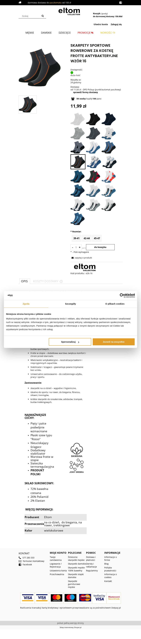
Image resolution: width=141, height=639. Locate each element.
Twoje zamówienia (56, 558)
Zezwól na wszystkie (114, 342)
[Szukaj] (42, 16)
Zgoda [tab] (26, 303)
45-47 (97, 238)
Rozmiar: (75, 232)
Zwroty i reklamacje (91, 565)
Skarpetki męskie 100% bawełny (76, 569)
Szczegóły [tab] (70, 303)
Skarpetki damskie (77, 563)
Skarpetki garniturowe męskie (74, 584)
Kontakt (108, 581)
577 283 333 (26, 557)
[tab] (25, 281)
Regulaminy (92, 570)
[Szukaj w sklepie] (29, 16)
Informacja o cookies (110, 576)
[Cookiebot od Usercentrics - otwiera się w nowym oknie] (122, 295)
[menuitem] (29, 32)
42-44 (87, 238)
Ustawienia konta (58, 570)
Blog (106, 563)
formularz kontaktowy (31, 561)
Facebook (25, 564)
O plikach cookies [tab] (114, 303)
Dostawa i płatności (91, 558)
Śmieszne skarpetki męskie (76, 558)
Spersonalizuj (70, 342)
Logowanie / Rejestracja (56, 565)
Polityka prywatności (110, 569)
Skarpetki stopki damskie (76, 576)
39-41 (76, 238)
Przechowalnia (57, 574)
